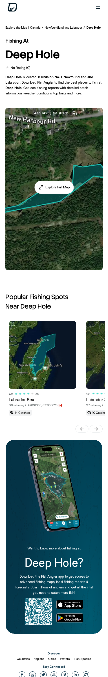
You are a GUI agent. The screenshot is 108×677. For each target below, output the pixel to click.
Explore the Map (16, 27)
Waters (65, 659)
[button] (54, 187)
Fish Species (82, 659)
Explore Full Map (57, 187)
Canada (35, 27)
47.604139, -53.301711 (55, 113)
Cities (52, 659)
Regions (39, 659)
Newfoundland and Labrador (63, 27)
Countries (23, 659)
